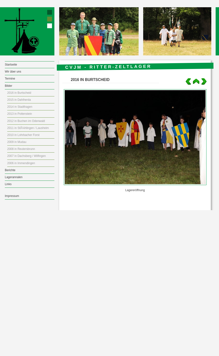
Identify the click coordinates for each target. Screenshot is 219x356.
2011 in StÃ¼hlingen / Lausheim (28, 128)
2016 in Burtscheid (19, 92)
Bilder (8, 85)
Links (8, 184)
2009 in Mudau (16, 142)
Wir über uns (13, 71)
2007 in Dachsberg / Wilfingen (26, 156)
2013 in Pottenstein (19, 113)
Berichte (10, 170)
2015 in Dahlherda (19, 99)
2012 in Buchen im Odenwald (26, 121)
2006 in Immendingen (21, 163)
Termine (10, 78)
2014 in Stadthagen (19, 106)
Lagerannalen (13, 177)
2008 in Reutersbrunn (21, 149)
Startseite (11, 64)
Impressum (12, 196)
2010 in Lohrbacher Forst (23, 135)
